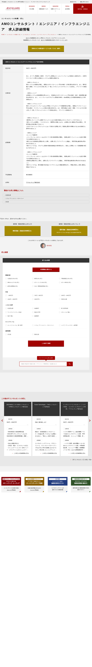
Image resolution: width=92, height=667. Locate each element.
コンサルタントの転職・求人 (14, 34)
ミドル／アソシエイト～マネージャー (44, 325)
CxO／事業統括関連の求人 (41, 286)
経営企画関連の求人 (13, 286)
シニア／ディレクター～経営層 (69, 325)
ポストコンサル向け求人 (40, 282)
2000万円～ (37, 299)
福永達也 (49, 245)
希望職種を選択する (46, 269)
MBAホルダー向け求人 (13, 282)
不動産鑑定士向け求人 (67, 278)
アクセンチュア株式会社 (33, 182)
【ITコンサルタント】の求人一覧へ (82, 460)
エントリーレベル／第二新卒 (15, 325)
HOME (3, 34)
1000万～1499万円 (66, 295)
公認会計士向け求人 (13, 278)
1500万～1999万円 (12, 299)
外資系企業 (10, 308)
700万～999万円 (38, 295)
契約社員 (36, 334)
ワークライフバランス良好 (14, 312)
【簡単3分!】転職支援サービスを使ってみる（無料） (46, 48)
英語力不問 (37, 312)
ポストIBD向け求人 (66, 282)
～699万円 (10, 295)
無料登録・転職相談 (83, 9)
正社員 (9, 334)
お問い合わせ (85, 1)
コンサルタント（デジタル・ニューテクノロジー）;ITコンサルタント (39, 34)
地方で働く (10, 316)
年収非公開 (64, 299)
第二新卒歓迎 (64, 308)
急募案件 (36, 316)
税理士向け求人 (38, 278)
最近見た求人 (73, 1)
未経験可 (36, 308)
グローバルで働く (65, 312)
